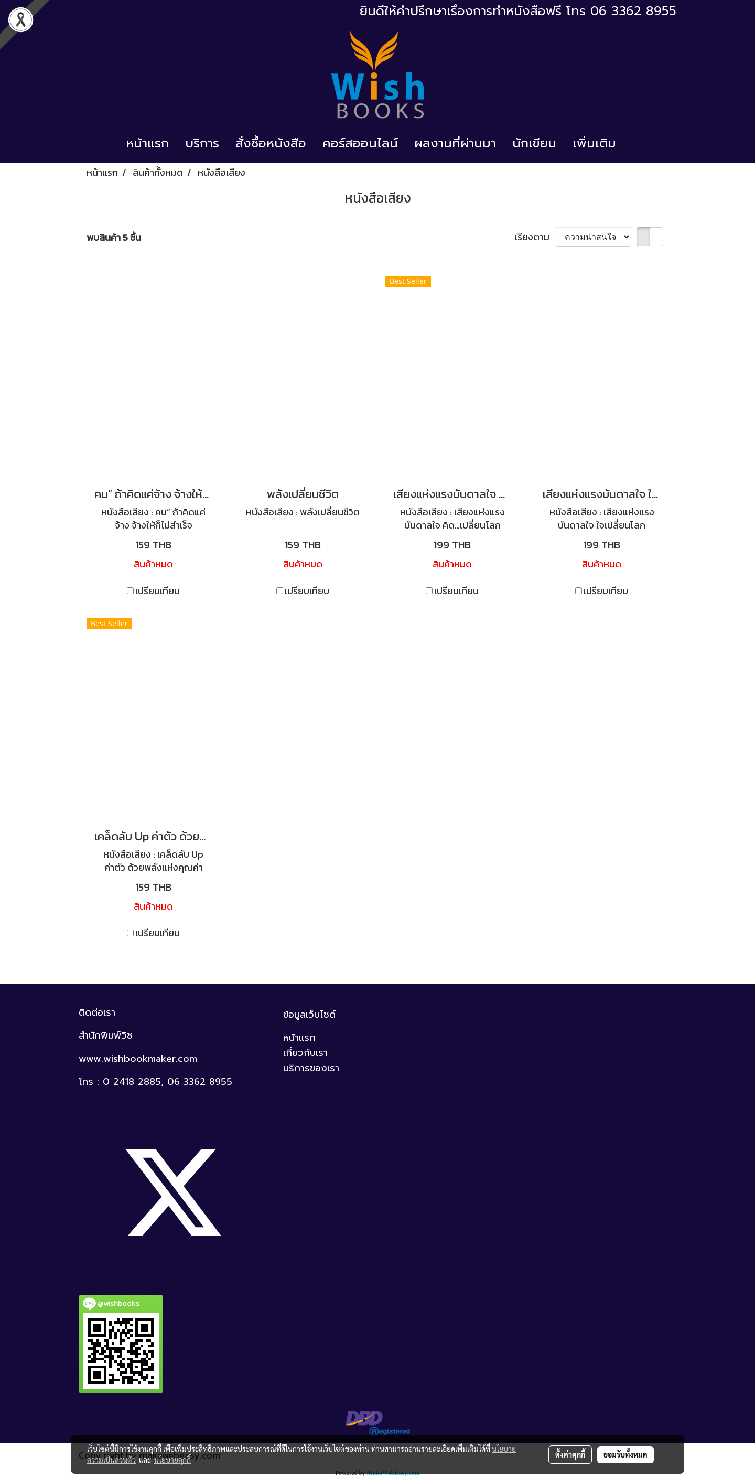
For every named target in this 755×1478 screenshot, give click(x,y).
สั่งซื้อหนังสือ (270, 143)
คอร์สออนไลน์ (360, 143)
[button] (633, 143)
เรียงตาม (535, 237)
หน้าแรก (147, 143)
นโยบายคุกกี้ (172, 1459)
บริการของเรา (311, 1068)
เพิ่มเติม (594, 143)
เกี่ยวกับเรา (305, 1053)
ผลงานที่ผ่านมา (455, 143)
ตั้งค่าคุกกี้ (570, 1454)
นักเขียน (534, 143)
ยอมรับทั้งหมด (625, 1454)
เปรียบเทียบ (157, 591)
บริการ (202, 143)
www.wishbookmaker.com (138, 1058)
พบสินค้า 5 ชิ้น (114, 237)
